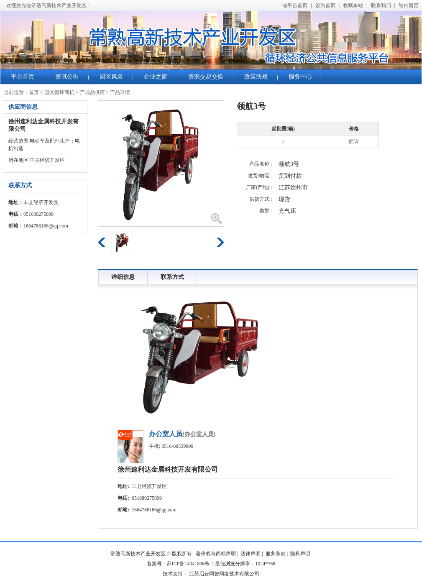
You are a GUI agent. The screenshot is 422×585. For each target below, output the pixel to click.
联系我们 (381, 5)
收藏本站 (353, 5)
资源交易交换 (205, 77)
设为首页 (325, 5)
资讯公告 (67, 77)
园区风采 (111, 77)
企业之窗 (155, 77)
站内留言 (409, 5)
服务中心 (300, 77)
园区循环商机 (59, 92)
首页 (34, 92)
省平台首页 (294, 5)
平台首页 (22, 77)
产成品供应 (92, 92)
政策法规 (256, 77)
